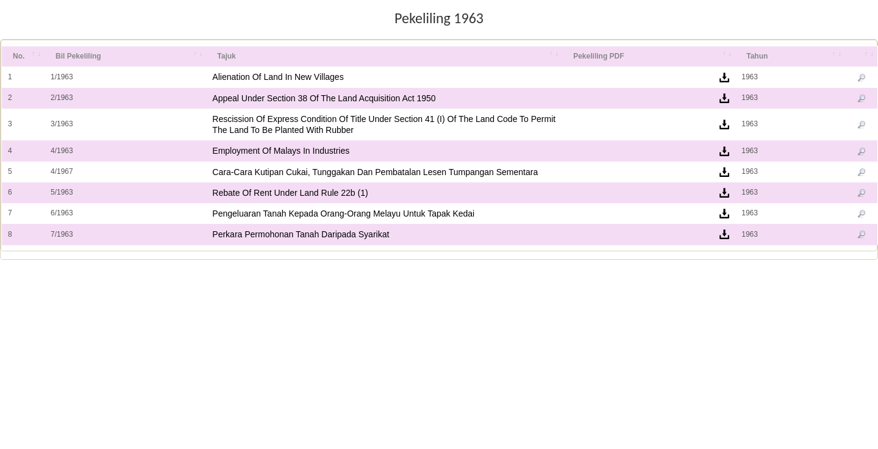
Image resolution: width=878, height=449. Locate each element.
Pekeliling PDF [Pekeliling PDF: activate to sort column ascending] (598, 56)
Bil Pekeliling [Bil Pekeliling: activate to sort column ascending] (78, 56)
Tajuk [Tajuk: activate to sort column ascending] (226, 56)
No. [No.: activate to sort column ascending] (18, 56)
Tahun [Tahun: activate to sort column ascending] (757, 56)
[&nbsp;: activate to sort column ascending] (861, 56)
